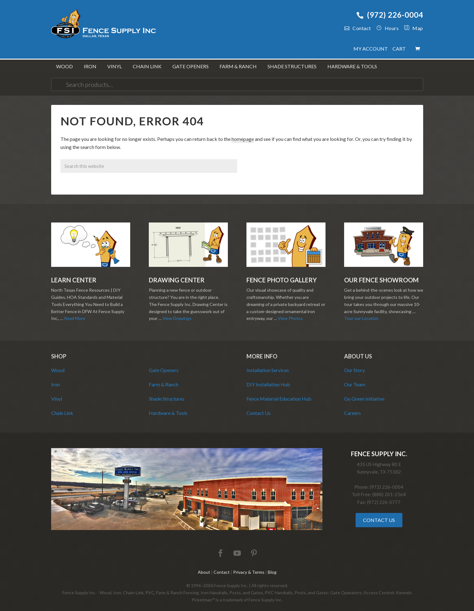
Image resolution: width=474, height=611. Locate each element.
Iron (55, 379)
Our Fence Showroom (381, 275)
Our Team (354, 379)
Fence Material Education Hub (278, 394)
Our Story (354, 365)
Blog (272, 567)
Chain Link (62, 408)
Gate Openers (164, 365)
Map (411, 28)
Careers (352, 408)
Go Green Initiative (364, 394)
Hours (387, 28)
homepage (243, 134)
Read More (74, 313)
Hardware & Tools (168, 408)
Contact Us (258, 408)
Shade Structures (166, 394)
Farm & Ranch (163, 379)
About (204, 567)
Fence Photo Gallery (281, 275)
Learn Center (73, 275)
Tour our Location (361, 313)
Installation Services (267, 365)
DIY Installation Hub (268, 379)
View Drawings (177, 313)
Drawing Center (177, 275)
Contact (357, 28)
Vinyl (56, 394)
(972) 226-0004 (389, 14)
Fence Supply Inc (104, 24)
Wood (57, 365)
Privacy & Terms (248, 567)
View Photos (290, 313)
